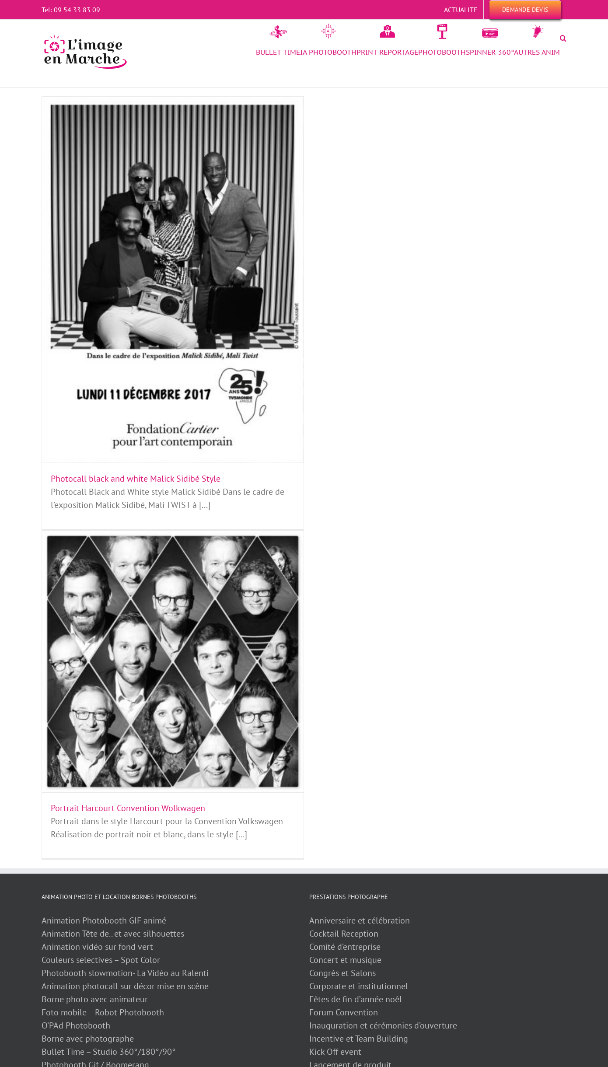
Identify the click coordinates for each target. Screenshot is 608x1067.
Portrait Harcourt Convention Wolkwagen (128, 808)
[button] (563, 38)
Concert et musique (345, 960)
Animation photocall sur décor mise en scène (125, 986)
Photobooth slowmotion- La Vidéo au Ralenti (125, 973)
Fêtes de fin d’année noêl (355, 999)
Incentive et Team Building (358, 1038)
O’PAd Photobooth (76, 1025)
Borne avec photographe (88, 1038)
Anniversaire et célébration (359, 920)
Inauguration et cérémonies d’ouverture (383, 1025)
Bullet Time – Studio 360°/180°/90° (109, 1051)
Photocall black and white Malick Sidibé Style (135, 478)
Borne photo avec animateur (95, 999)
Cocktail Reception (343, 933)
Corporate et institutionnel (358, 986)
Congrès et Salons (342, 973)
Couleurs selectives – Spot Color (101, 960)
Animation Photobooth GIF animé (105, 920)
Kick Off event (335, 1051)
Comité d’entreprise (345, 946)
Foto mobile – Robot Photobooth (103, 1012)
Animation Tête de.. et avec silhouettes (113, 933)
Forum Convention (343, 1012)
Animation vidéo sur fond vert (97, 946)
